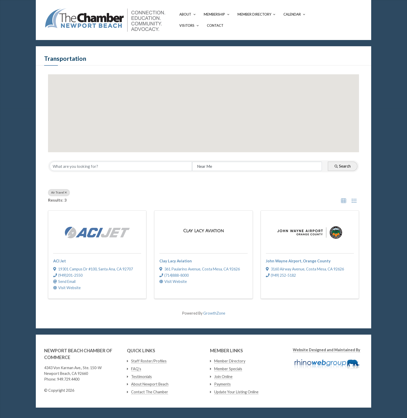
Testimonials (141, 376)
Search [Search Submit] (343, 166)
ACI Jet (59, 261)
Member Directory (254, 14)
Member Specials (228, 369)
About (185, 14)
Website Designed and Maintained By (326, 350)
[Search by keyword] (121, 166)
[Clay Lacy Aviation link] (203, 231)
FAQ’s (136, 369)
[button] (217, 134)
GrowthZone (214, 313)
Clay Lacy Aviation (175, 261)
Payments (222, 384)
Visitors (186, 25)
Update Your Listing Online (236, 392)
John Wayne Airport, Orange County (298, 261)
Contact (215, 25)
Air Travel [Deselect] (59, 192)
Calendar (292, 14)
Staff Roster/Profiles (149, 361)
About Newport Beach (149, 384)
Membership (214, 14)
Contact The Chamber (149, 392)
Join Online (223, 376)
